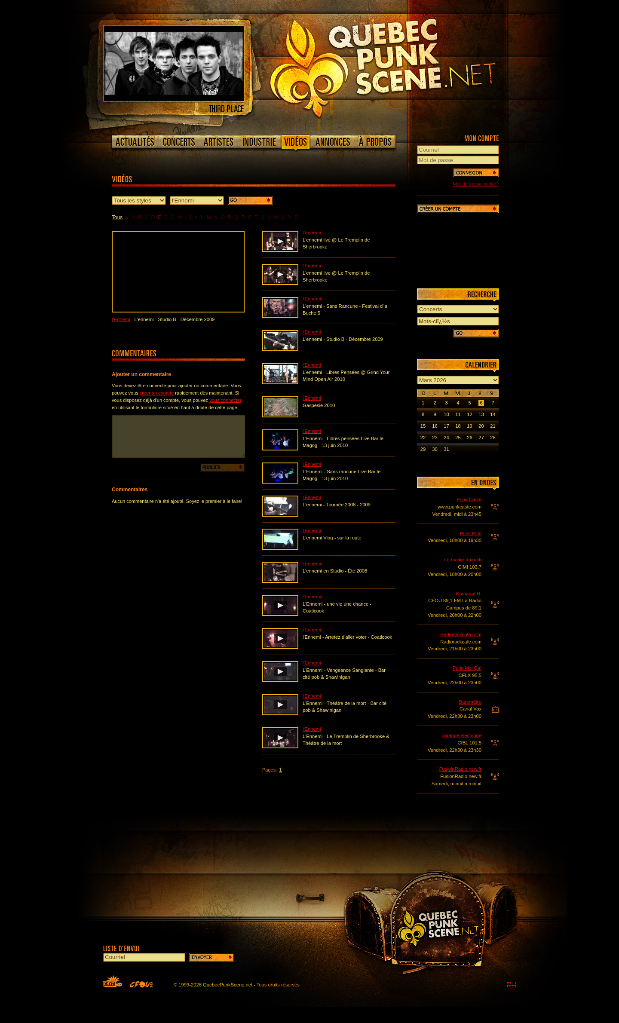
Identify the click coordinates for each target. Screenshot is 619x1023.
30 (434, 449)
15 (423, 426)
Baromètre (470, 701)
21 (492, 426)
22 (423, 437)
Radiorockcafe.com (460, 634)
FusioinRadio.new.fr (460, 769)
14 (492, 414)
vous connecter (225, 400)
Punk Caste (469, 499)
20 (481, 426)
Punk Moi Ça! (467, 668)
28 (492, 437)
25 (457, 437)
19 (469, 426)
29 (423, 449)
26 (469, 437)
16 (434, 426)
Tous (117, 217)
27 (481, 437)
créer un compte (157, 392)
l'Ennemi (121, 319)
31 (446, 449)
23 (434, 437)
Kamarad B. (468, 593)
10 (446, 414)
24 (446, 437)
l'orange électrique (461, 735)
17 (446, 426)
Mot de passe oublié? (476, 184)
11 (457, 414)
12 (469, 414)
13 (481, 414)
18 (457, 426)
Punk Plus (470, 533)
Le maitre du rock (462, 559)
